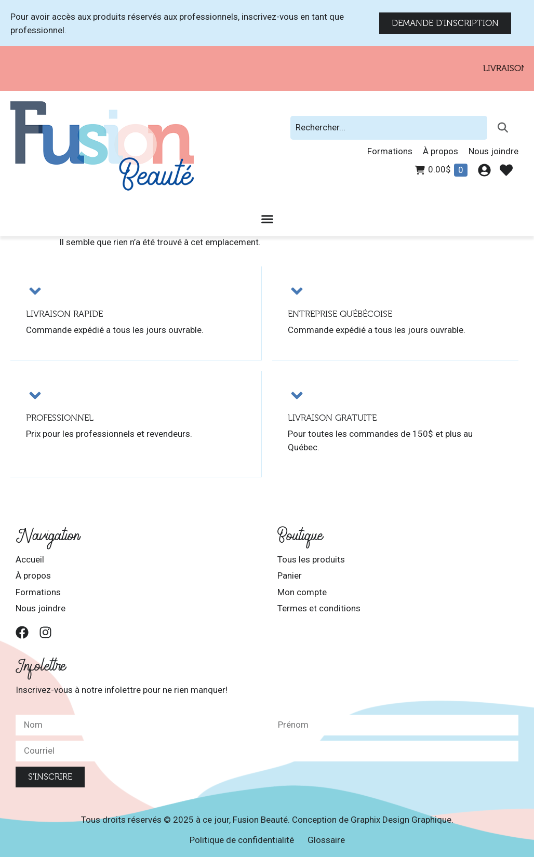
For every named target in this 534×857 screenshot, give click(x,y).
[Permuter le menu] (267, 218)
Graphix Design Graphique (401, 819)
